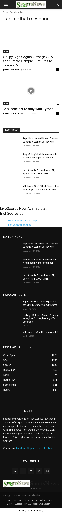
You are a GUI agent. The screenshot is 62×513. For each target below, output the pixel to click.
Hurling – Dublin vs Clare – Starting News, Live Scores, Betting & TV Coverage (41, 318)
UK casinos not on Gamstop (22, 220)
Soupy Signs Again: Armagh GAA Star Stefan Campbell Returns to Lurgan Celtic (28, 61)
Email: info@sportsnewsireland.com (35, 448)
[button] (5, 4)
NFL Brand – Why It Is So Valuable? (40, 332)
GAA (6, 51)
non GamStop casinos (19, 224)
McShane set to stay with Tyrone (28, 109)
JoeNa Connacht (11, 69)
